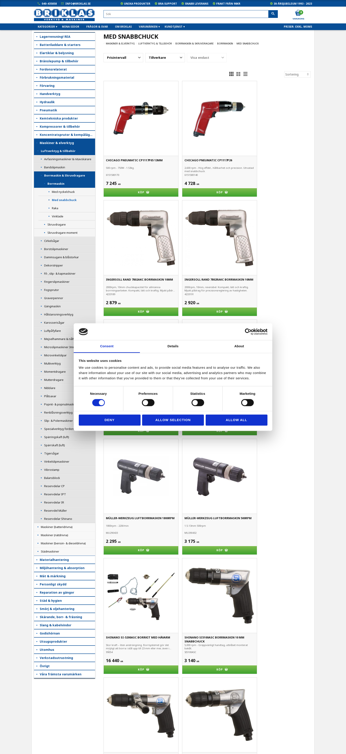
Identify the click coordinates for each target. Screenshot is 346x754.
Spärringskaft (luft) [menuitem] (56, 437)
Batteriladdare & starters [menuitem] (60, 45)
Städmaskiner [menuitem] (50, 551)
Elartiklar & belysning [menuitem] (57, 53)
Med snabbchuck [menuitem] (64, 200)
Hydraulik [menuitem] (47, 102)
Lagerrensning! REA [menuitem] (55, 36)
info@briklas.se (78, 4)
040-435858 (49, 4)
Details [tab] (173, 346)
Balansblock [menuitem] (52, 478)
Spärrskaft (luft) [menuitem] (54, 445)
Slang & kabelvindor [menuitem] (55, 625)
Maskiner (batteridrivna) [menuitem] (57, 527)
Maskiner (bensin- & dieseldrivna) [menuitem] (63, 543)
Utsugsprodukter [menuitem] (53, 641)
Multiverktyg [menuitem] (52, 363)
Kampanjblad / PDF (48, 745)
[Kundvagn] (298, 13)
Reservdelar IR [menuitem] (54, 502)
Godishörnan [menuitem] (50, 633)
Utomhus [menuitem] (47, 650)
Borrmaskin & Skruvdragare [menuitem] (64, 175)
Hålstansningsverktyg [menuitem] (58, 314)
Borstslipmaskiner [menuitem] (56, 249)
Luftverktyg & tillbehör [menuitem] (58, 151)
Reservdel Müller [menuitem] (55, 511)
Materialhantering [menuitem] (54, 560)
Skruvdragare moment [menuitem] (62, 233)
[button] (123, 57)
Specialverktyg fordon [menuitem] (59, 429)
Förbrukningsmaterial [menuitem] (57, 77)
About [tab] (239, 346)
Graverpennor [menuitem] (53, 298)
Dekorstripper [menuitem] (53, 265)
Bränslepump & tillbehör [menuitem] (59, 61)
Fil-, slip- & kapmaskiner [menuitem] (59, 273)
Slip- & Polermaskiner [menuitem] (58, 421)
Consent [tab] (107, 346)
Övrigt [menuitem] (45, 666)
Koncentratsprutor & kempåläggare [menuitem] (67, 135)
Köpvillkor (41, 708)
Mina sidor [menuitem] (70, 26)
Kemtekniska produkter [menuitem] (59, 118)
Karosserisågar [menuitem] (54, 323)
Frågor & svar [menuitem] (97, 26)
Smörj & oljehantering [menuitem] (57, 609)
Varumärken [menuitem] (148, 26)
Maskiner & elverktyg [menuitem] (57, 143)
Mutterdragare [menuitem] (54, 380)
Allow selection (173, 420)
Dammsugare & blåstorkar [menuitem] (61, 257)
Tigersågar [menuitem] (51, 453)
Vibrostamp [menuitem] (51, 470)
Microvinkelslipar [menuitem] (55, 355)
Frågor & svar (44, 733)
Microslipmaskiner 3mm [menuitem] (59, 347)
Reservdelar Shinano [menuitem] (58, 519)
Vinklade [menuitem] (57, 216)
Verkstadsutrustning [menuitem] (56, 658)
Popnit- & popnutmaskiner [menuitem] (61, 404)
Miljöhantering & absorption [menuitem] (62, 568)
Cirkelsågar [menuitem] (51, 241)
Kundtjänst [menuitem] (173, 26)
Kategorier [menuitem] (46, 26)
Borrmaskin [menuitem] (55, 184)
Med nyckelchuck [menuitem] (63, 192)
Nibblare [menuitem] (49, 388)
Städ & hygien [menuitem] (51, 600)
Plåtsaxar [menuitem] (50, 396)
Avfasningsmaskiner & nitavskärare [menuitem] (67, 159)
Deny (110, 420)
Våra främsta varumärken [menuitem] (60, 674)
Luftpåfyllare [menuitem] (52, 331)
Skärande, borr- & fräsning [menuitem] (61, 617)
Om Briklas (42, 739)
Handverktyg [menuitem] (50, 94)
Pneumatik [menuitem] (48, 110)
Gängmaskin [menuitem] (52, 306)
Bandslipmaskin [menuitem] (54, 167)
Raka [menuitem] (55, 208)
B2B (37, 720)
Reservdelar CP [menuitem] (54, 486)
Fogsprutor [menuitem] (51, 290)
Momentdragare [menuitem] (55, 372)
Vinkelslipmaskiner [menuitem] (56, 461)
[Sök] (273, 14)
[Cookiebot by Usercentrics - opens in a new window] (248, 331)
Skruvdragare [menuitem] (56, 224)
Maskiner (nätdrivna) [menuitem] (54, 535)
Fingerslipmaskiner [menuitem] (57, 282)
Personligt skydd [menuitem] (53, 584)
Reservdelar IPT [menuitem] (55, 494)
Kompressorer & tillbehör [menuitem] (60, 126)
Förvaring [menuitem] (47, 86)
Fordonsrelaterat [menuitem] (53, 69)
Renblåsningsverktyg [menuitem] (58, 412)
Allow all (236, 420)
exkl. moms (303, 26)
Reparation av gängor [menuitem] (57, 592)
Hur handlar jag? (46, 727)
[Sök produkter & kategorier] (190, 14)
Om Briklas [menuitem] (123, 26)
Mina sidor (41, 702)
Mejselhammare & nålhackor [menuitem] (63, 339)
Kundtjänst (42, 714)
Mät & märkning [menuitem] (53, 576)
